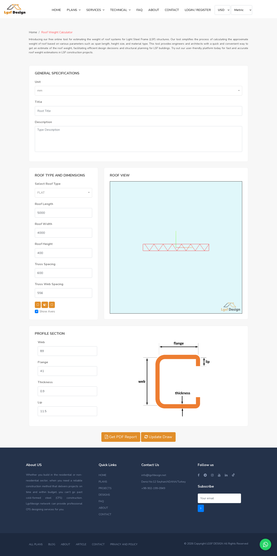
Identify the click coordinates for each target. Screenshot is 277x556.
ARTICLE (81, 544)
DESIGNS (104, 495)
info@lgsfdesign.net (153, 475)
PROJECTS (105, 488)
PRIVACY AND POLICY (124, 544)
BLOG (51, 544)
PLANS (103, 482)
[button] (138, 91)
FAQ (101, 501)
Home (33, 32)
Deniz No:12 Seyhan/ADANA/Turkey (163, 482)
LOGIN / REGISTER (198, 10)
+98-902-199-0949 (153, 488)
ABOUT (103, 508)
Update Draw (158, 436)
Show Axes (47, 311)
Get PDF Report (121, 436)
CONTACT (105, 514)
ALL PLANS (36, 544)
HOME (102, 475)
